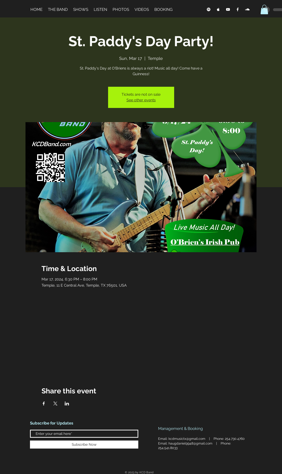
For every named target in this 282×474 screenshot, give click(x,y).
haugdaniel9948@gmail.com (190, 443)
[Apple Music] (218, 9)
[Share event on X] (55, 403)
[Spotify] (208, 9)
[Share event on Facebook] (44, 403)
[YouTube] (228, 9)
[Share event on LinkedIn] (67, 403)
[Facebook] (237, 9)
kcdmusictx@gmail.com (186, 439)
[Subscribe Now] (84, 445)
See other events (141, 100)
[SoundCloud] (247, 9)
